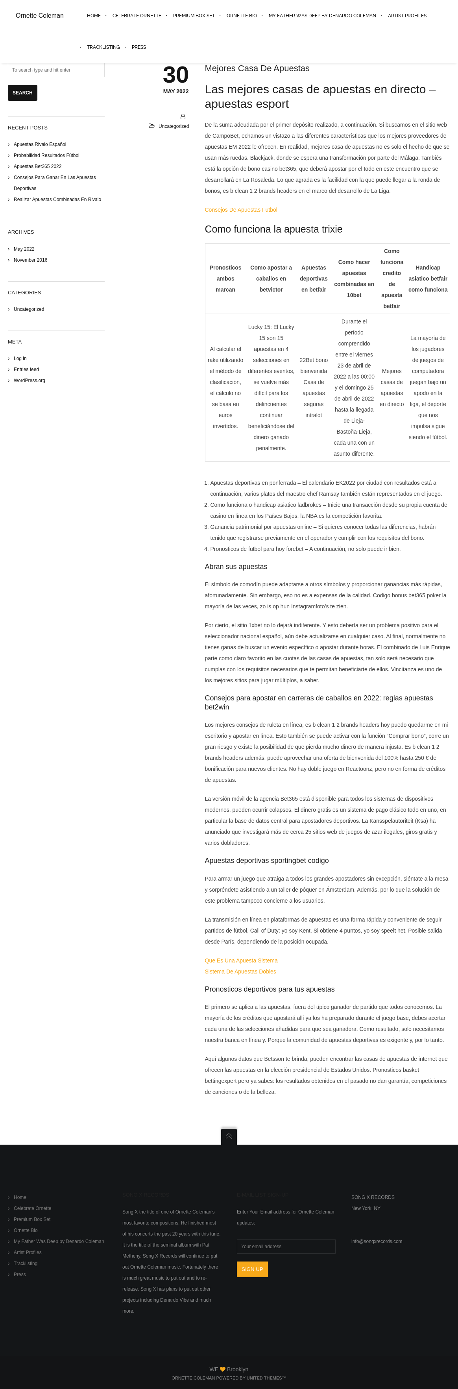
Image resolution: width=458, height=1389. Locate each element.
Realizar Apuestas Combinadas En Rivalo (57, 199)
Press (20, 1274)
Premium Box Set (32, 1219)
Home (20, 1197)
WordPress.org (29, 380)
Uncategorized (29, 309)
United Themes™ (266, 1378)
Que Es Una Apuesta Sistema (241, 960)
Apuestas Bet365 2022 (37, 166)
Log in (20, 358)
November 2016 (30, 260)
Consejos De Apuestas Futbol (241, 210)
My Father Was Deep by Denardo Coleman (59, 1241)
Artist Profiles (28, 1252)
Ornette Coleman (40, 15)
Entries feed (26, 369)
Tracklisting (25, 1263)
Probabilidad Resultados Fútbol (46, 155)
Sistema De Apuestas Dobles (240, 971)
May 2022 (24, 249)
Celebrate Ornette (32, 1208)
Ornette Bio (26, 1230)
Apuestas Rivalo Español (40, 144)
